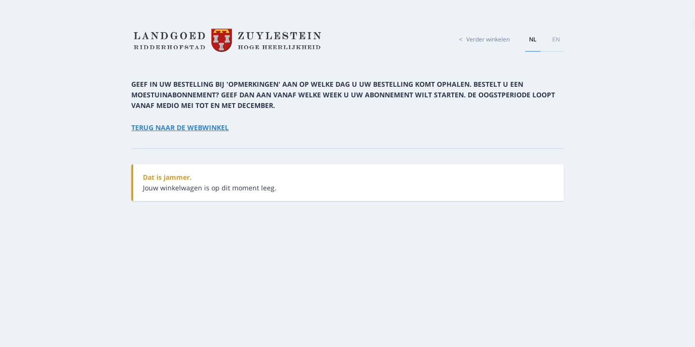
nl (533, 39)
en (556, 39)
